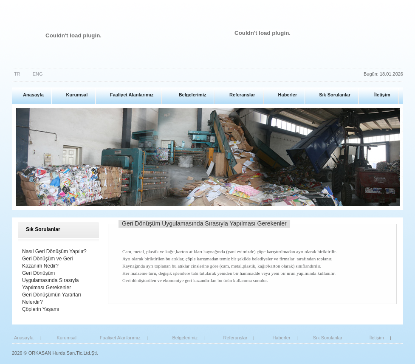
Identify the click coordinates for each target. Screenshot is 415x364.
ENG (38, 73)
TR (17, 73)
